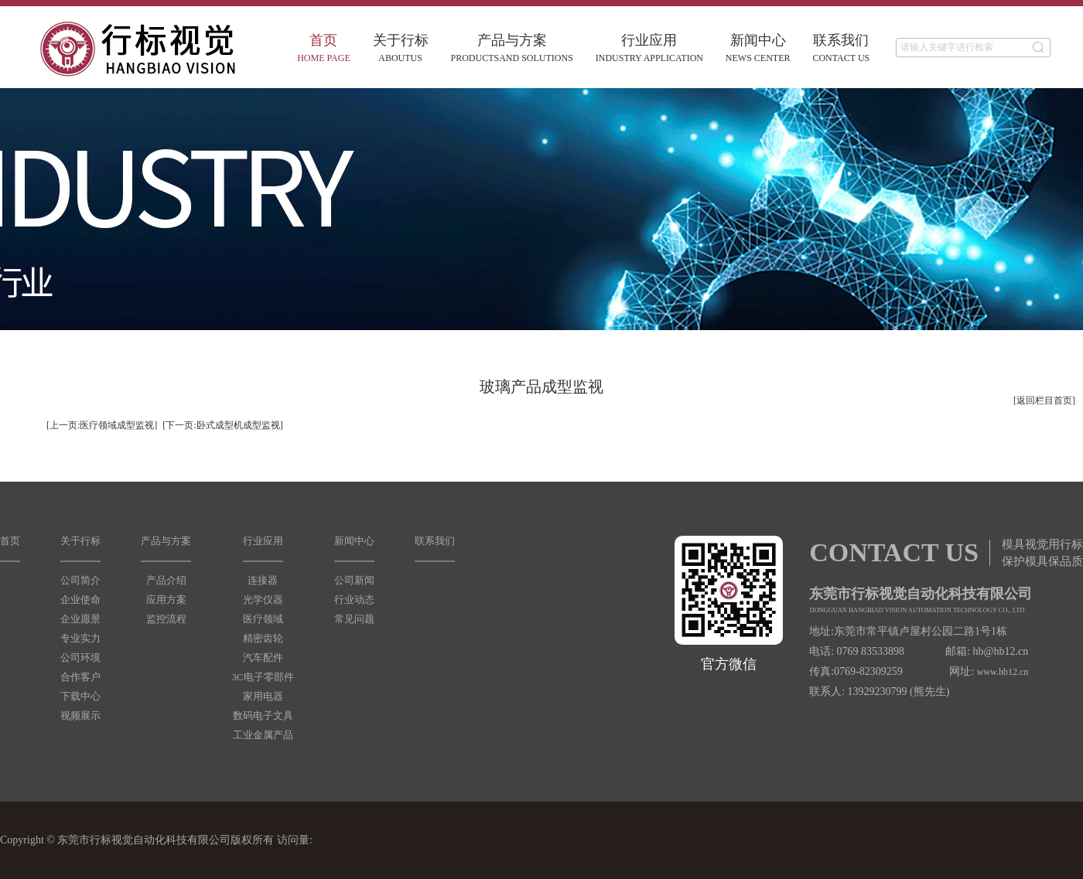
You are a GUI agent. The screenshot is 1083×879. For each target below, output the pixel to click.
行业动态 (354, 600)
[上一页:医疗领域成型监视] (101, 425)
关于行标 (401, 47)
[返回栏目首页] (1044, 400)
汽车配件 (263, 657)
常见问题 (354, 619)
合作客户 (80, 677)
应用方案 (166, 600)
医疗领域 (263, 619)
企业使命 (80, 600)
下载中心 (80, 696)
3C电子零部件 (262, 677)
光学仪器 (263, 600)
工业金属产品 (263, 735)
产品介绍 (166, 580)
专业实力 (80, 638)
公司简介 (80, 580)
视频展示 (80, 715)
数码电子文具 (263, 715)
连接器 (263, 580)
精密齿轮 (263, 638)
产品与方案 (512, 47)
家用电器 (263, 696)
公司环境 (80, 657)
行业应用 (649, 47)
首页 (323, 47)
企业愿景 (80, 619)
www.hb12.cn (1003, 671)
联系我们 (840, 47)
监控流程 (166, 619)
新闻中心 (758, 47)
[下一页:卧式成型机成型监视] (222, 425)
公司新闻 (354, 580)
